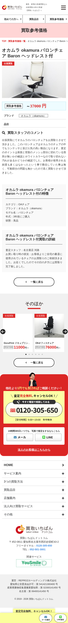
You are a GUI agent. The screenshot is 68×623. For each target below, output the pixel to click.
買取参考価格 (57, 19)
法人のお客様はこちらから (34, 449)
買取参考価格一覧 (17, 41)
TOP (4, 41)
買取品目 (34, 19)
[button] (3, 331)
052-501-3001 (38, 549)
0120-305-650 (44, 545)
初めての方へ (11, 19)
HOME (8, 465)
